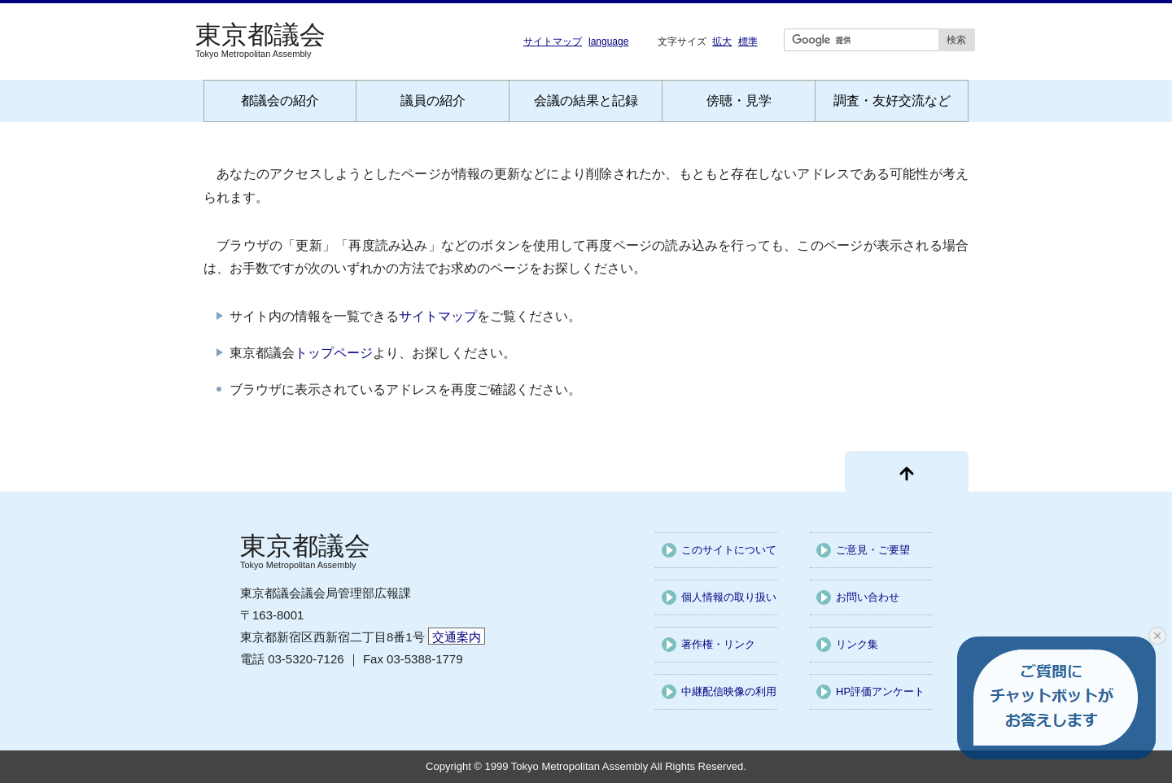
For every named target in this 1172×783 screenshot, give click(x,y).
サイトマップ (552, 41)
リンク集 (857, 644)
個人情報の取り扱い (728, 597)
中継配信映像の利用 (728, 691)
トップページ (334, 353)
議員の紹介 (433, 100)
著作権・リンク (718, 644)
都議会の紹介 (280, 100)
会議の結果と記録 (586, 100)
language (608, 41)
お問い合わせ (867, 597)
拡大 (722, 41)
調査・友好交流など (892, 100)
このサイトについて (728, 550)
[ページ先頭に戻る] (907, 471)
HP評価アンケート (880, 691)
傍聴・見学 (739, 100)
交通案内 (456, 637)
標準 (748, 41)
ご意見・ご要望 (873, 550)
